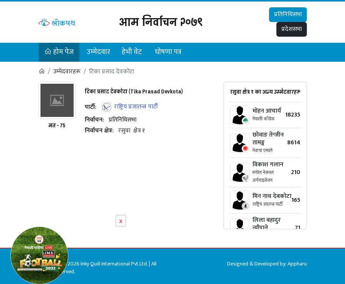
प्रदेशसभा (291, 29)
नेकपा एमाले (262, 150)
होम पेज (59, 52)
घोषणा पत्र (168, 52)
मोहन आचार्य (266, 111)
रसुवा (124, 130)
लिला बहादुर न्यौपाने (266, 224)
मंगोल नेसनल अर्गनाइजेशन (263, 176)
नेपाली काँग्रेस (263, 119)
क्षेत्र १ (139, 130)
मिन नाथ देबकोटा (271, 196)
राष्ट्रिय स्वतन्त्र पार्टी (267, 204)
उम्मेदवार (98, 52)
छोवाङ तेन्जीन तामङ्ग (268, 139)
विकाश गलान (267, 164)
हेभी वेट (132, 52)
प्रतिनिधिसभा (288, 14)
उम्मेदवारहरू (67, 71)
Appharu (297, 263)
